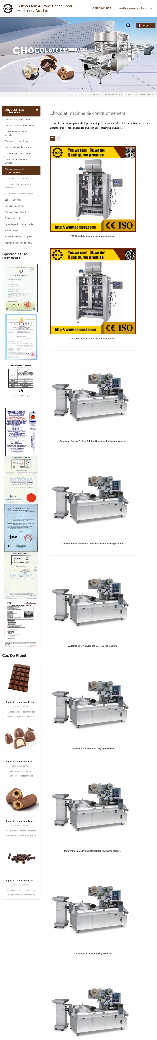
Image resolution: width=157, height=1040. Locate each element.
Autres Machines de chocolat (18, 243)
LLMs (76, 996)
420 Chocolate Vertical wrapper (19, 193)
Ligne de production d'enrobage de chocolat (21, 821)
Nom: (109, 948)
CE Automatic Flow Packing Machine (102, 282)
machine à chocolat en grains (19, 236)
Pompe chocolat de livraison (18, 147)
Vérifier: (110, 987)
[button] (70, 88)
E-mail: (110, 954)
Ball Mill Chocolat (13, 200)
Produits (23, 24)
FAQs (91, 24)
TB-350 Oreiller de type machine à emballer (19, 186)
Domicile (98, 94)
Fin (117, 351)
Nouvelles (39, 24)
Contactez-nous (12, 26)
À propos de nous (60, 24)
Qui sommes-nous (83, 957)
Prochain (108, 351)
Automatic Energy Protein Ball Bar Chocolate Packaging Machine (138, 184)
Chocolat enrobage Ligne (17, 141)
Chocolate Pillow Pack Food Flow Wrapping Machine (66, 331)
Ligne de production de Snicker (19, 224)
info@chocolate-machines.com (135, 8)
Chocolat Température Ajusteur (19, 125)
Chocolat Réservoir (14, 206)
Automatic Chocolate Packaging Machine (138, 233)
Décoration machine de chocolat (16, 161)
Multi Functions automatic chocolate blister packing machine (66, 233)
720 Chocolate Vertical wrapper (19, 178)
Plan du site (79, 990)
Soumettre (128, 996)
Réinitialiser (128, 1002)
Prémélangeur (11, 230)
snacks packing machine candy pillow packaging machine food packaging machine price (138, 282)
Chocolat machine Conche (17, 119)
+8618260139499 (101, 8)
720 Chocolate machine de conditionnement (66, 184)
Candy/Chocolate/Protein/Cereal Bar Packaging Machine (66, 282)
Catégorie (110, 94)
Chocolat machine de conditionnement (15, 171)
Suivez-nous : (13, 1017)
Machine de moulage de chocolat (16, 133)
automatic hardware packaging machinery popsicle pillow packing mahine (102, 331)
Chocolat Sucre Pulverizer (17, 212)
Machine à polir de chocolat (18, 153)
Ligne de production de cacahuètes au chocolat (21, 880)
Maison (8, 24)
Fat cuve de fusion (13, 218)
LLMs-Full (78, 1001)
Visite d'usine (80, 968)
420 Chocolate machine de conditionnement (102, 184)
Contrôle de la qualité (84, 979)
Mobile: (110, 960)
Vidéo (78, 24)
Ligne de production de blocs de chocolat (21, 702)
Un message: (113, 966)
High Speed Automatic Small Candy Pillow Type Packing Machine (138, 331)
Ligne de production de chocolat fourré (21, 761)
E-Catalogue (107, 24)
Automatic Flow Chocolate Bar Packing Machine (102, 233)
